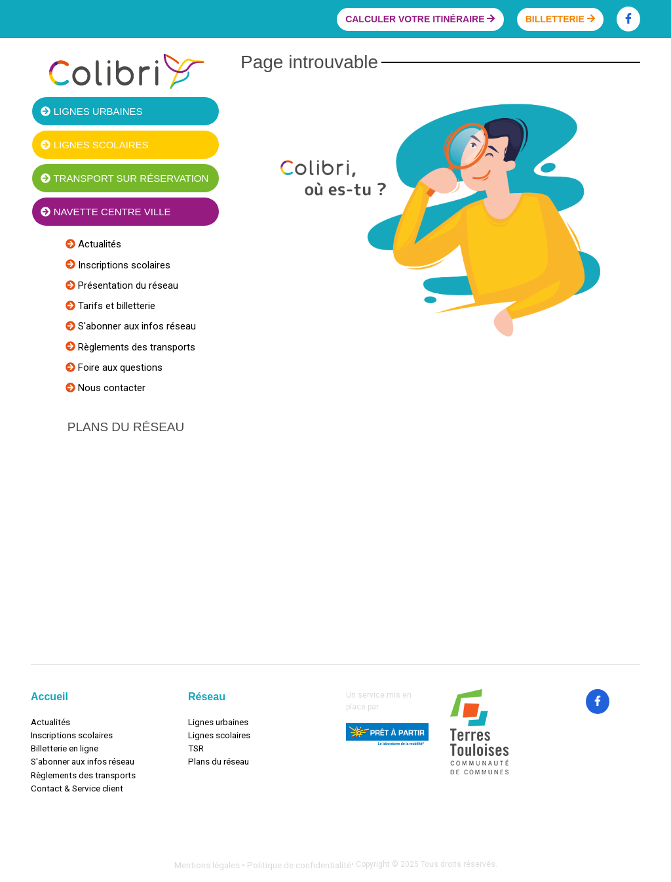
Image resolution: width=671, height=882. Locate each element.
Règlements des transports (135, 347)
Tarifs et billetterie (115, 306)
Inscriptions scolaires (122, 265)
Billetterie (560, 19)
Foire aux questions (119, 367)
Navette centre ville (105, 211)
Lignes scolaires (94, 144)
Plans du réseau (218, 761)
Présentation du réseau (126, 285)
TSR (196, 748)
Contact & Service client (77, 788)
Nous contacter (110, 388)
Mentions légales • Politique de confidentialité (262, 865)
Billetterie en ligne (64, 748)
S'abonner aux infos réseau (135, 326)
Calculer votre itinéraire (420, 19)
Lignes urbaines (91, 111)
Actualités (98, 244)
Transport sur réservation (124, 178)
